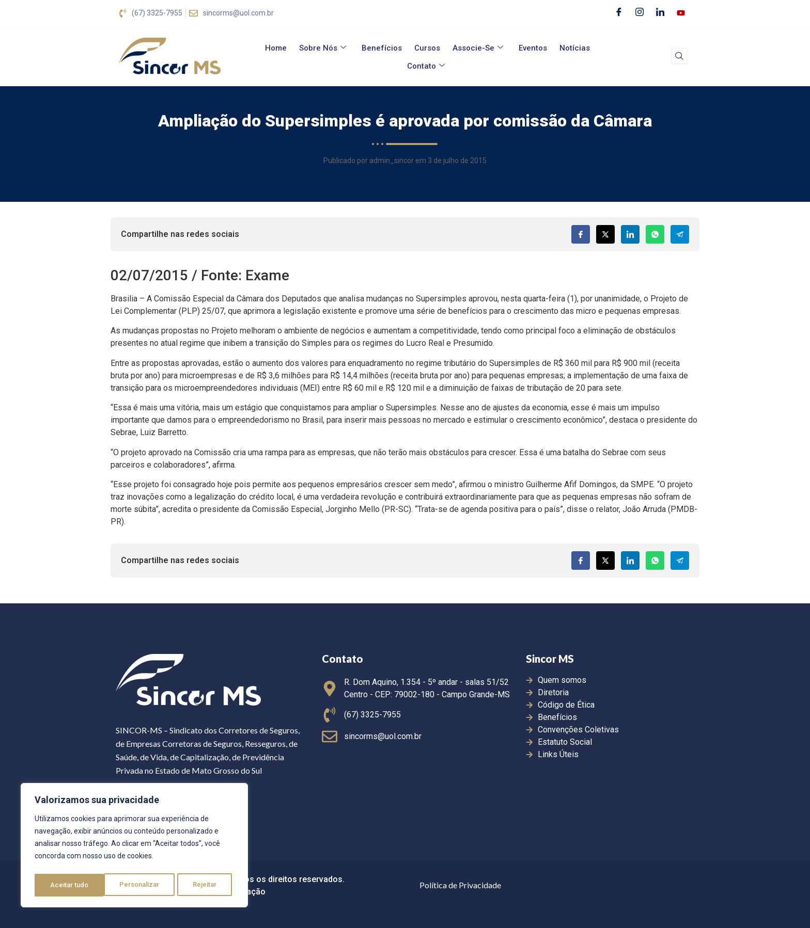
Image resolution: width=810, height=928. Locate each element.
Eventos (533, 48)
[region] (134, 847)
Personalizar (70, 885)
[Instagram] (639, 13)
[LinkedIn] (660, 13)
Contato (426, 66)
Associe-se (478, 48)
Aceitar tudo (200, 885)
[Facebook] (619, 13)
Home (276, 48)
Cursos (427, 48)
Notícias (574, 48)
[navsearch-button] (679, 56)
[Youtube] (681, 13)
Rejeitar (136, 885)
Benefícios (382, 48)
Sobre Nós (322, 48)
